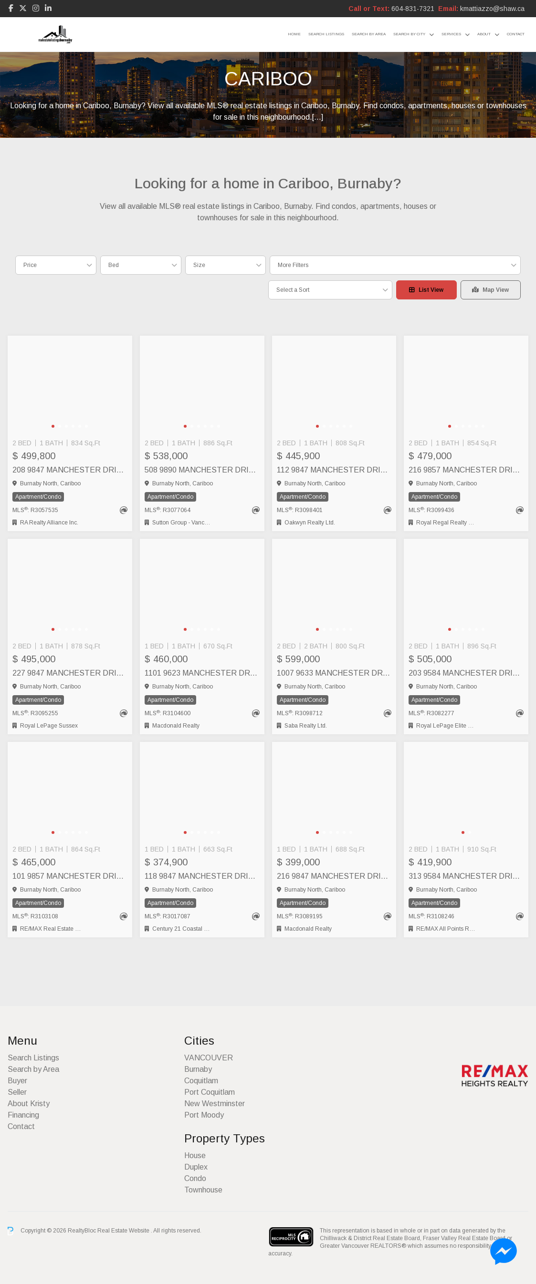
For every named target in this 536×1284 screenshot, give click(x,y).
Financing (23, 1115)
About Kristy (29, 1103)
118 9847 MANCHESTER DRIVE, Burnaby (202, 876)
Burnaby (198, 1069)
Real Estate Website (124, 1230)
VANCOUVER (208, 1058)
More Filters (293, 265)
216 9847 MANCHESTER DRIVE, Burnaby (334, 876)
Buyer (17, 1081)
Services (451, 34)
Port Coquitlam (209, 1092)
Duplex (196, 1167)
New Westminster (214, 1103)
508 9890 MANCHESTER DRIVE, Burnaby (202, 470)
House (195, 1155)
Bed (113, 265)
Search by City (409, 34)
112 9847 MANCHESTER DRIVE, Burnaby (334, 470)
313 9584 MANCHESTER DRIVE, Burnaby (466, 876)
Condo (195, 1178)
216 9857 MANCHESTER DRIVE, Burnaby (466, 470)
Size (199, 265)
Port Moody (204, 1115)
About (484, 34)
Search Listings (326, 34)
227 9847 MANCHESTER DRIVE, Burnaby (69, 673)
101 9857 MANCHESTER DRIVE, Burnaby (69, 876)
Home (294, 34)
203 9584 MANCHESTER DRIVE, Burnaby (466, 673)
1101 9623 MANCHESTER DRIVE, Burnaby (202, 673)
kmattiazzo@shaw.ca (492, 8)
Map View (490, 290)
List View (426, 290)
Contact (516, 34)
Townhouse (203, 1190)
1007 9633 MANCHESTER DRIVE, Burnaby (334, 673)
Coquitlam (201, 1081)
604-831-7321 (412, 8)
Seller (17, 1092)
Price (30, 265)
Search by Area (369, 34)
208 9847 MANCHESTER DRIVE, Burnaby (69, 470)
